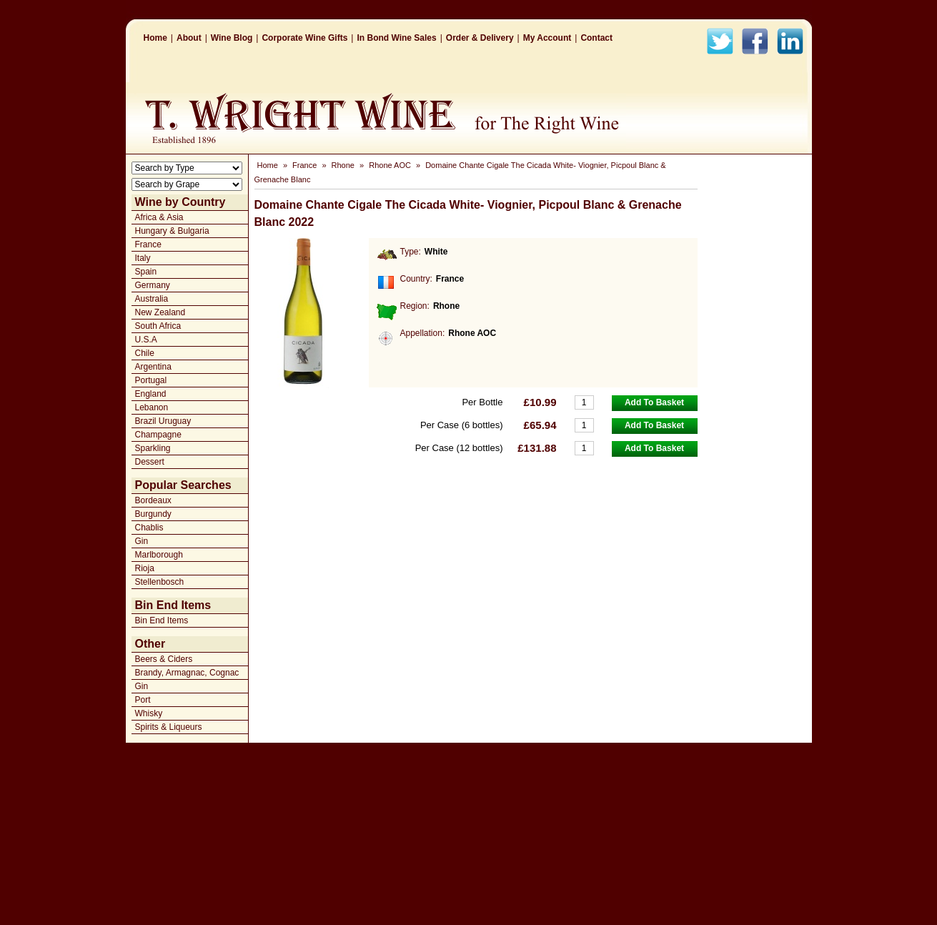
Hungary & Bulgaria (172, 231)
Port (143, 700)
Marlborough (159, 555)
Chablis (149, 528)
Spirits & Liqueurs (168, 727)
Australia (152, 299)
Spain (146, 272)
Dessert (149, 462)
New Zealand (160, 312)
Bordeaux (153, 500)
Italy (143, 258)
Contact (596, 38)
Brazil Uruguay (163, 421)
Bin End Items (162, 620)
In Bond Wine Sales (396, 38)
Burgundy (153, 514)
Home (155, 38)
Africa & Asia (159, 217)
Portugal (151, 380)
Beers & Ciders (164, 659)
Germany (152, 285)
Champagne (158, 435)
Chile (144, 353)
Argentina (153, 367)
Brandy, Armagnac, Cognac (187, 673)
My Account (547, 38)
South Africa (158, 326)
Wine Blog (232, 38)
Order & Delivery (480, 38)
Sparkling (153, 448)
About (189, 38)
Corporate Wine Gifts (304, 38)
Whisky (149, 713)
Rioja (144, 568)
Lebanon (152, 407)
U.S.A (146, 340)
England (151, 394)
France (148, 244)
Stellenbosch (159, 582)
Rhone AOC (390, 165)
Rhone (343, 165)
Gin (142, 541)
